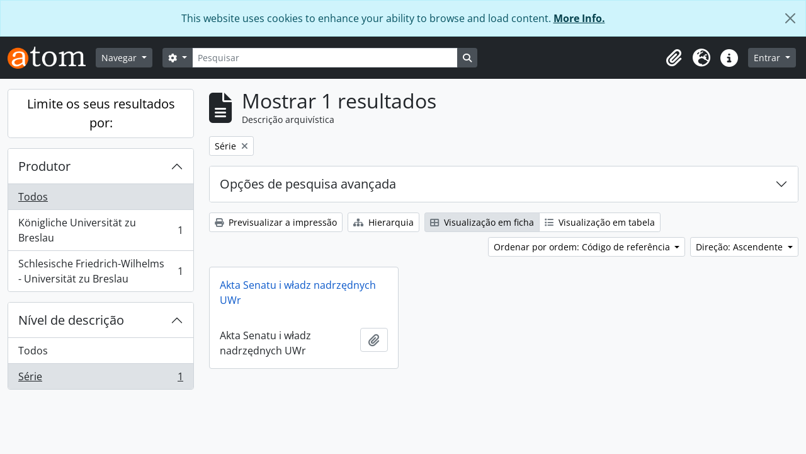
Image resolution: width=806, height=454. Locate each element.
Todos (33, 197)
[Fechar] (790, 18)
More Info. (579, 18)
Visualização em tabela (600, 222)
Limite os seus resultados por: (101, 113)
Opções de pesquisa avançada (308, 183)
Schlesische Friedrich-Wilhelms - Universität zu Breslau (100, 271)
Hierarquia (383, 222)
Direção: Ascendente (740, 247)
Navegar (120, 58)
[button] (674, 58)
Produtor (44, 166)
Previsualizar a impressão (276, 222)
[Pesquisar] (325, 57)
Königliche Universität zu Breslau (100, 230)
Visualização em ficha (482, 222)
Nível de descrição (71, 320)
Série (100, 379)
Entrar (768, 58)
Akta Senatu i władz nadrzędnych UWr (298, 292)
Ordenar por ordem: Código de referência (583, 247)
